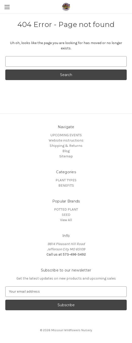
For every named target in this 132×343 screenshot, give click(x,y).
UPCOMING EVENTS (66, 135)
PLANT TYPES (66, 180)
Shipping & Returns (66, 146)
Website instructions (66, 140)
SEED (66, 215)
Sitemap (66, 156)
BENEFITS (66, 185)
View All (66, 220)
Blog (66, 151)
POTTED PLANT (66, 209)
